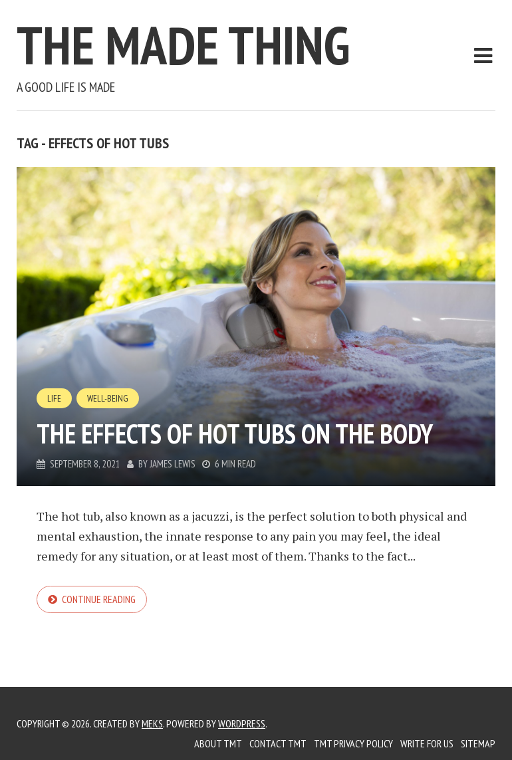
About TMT (218, 743)
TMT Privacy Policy (353, 743)
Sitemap (478, 743)
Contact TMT (278, 743)
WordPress (241, 723)
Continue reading (99, 599)
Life (54, 398)
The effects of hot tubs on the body (235, 433)
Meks (152, 723)
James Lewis (172, 463)
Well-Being (107, 398)
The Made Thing (183, 45)
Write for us (426, 743)
